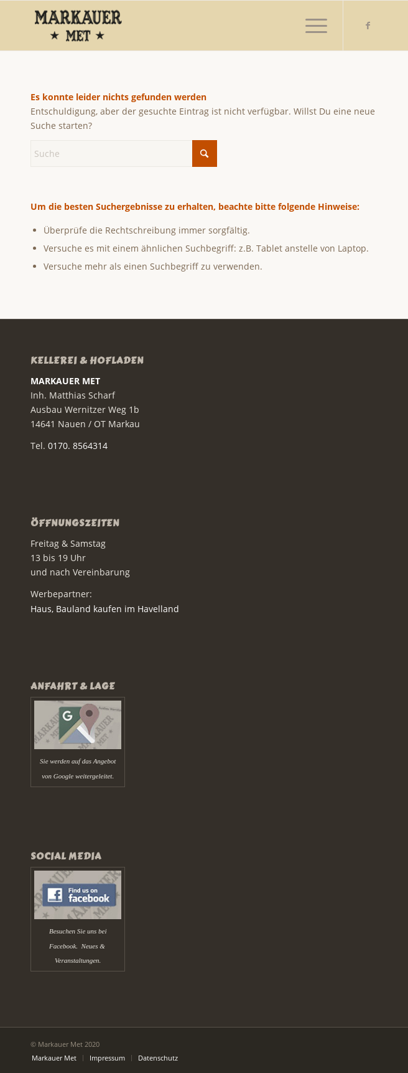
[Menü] (310, 25)
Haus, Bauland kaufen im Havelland (104, 609)
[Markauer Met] (169, 25)
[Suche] (123, 153)
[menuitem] (310, 25)
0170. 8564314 (78, 445)
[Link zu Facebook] (368, 25)
